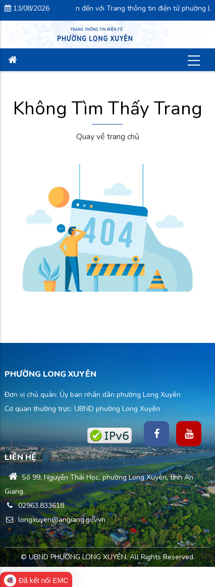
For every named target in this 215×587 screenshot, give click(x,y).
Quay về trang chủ (107, 136)
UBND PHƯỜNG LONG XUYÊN (77, 557)
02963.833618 (34, 505)
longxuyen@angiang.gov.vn (55, 519)
